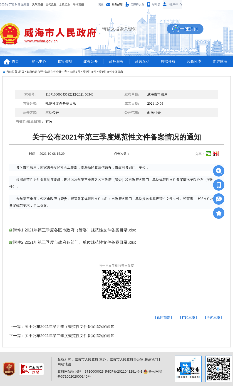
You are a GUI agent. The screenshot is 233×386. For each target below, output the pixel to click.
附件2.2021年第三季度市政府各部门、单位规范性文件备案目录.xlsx (72, 242)
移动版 (156, 4)
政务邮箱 (117, 4)
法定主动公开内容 (56, 71)
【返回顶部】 (163, 318)
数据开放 (168, 61)
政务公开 (90, 61)
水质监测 (35, 4)
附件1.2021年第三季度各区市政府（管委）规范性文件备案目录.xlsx (72, 230)
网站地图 (64, 364)
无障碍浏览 (137, 4)
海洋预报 (49, 4)
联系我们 (151, 359)
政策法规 (64, 61)
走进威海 (220, 61)
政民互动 (142, 61)
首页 (15, 61)
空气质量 (21, 4)
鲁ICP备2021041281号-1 (124, 371)
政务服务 (116, 61)
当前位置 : (12, 71)
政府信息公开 (35, 71)
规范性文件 (89, 71)
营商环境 (194, 61)
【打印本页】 (188, 318)
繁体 (101, 4)
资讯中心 (39, 61)
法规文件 (74, 71)
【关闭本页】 (213, 318)
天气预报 (8, 4)
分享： (200, 154)
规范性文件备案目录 (111, 71)
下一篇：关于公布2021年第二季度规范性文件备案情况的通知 (61, 336)
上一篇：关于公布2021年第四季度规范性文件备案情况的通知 (61, 327)
